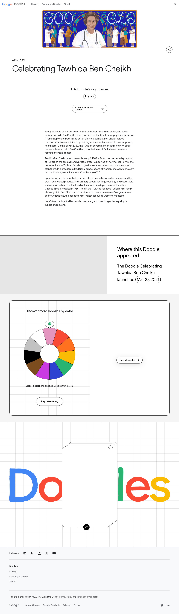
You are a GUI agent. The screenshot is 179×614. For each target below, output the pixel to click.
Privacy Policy (65, 597)
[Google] (14, 605)
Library (35, 4)
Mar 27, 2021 (148, 279)
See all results (129, 360)
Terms (77, 605)
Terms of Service (84, 597)
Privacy (66, 605)
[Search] (175, 4)
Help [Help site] (165, 605)
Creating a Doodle (51, 4)
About (67, 4)
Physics (89, 96)
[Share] (169, 49)
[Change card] (86, 527)
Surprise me (49, 401)
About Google (32, 605)
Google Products (51, 605)
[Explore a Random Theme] (89, 109)
